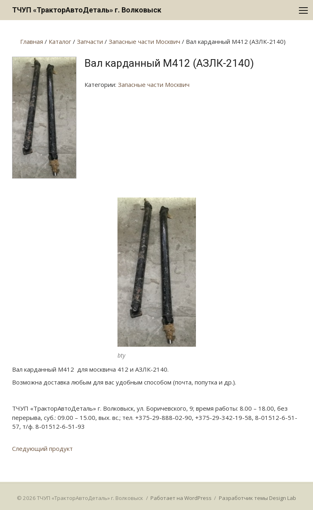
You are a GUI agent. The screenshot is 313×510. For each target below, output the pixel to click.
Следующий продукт (42, 448)
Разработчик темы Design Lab (257, 498)
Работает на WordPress (181, 498)
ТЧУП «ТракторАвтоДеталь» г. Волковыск (86, 10)
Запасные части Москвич (153, 84)
